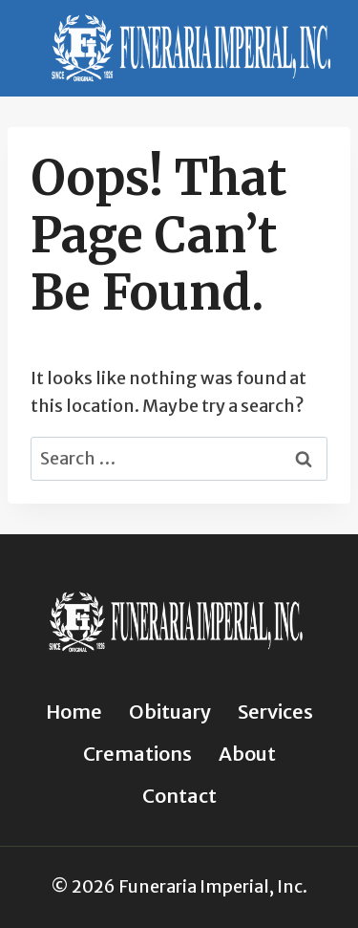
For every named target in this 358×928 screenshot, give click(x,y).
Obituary (170, 711)
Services (275, 711)
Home (74, 711)
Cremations (137, 754)
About (247, 754)
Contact (179, 796)
